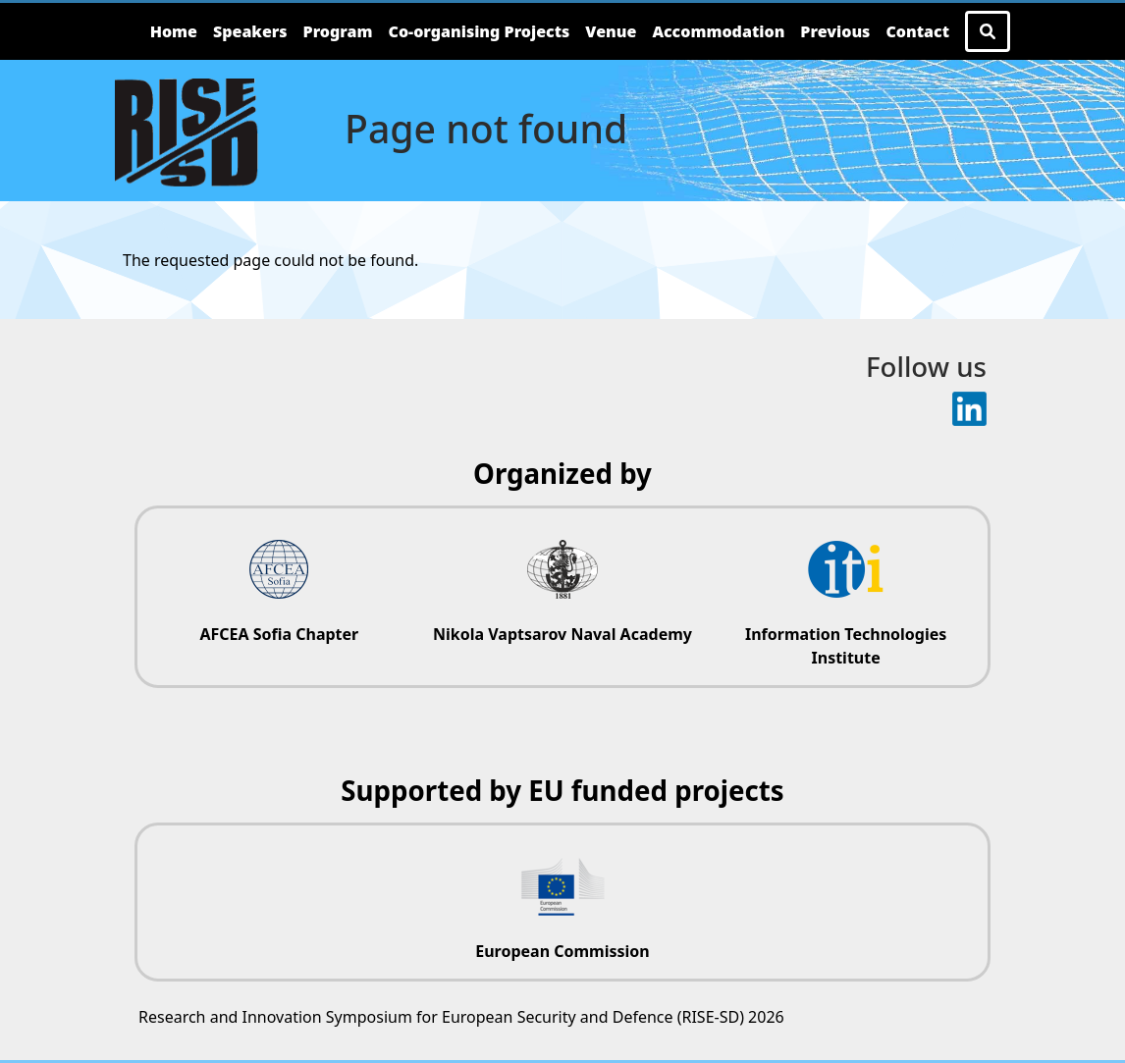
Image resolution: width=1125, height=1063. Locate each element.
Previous (835, 31)
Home (173, 31)
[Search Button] (987, 31)
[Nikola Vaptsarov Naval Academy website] (563, 585)
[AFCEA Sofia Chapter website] (279, 585)
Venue (610, 31)
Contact (917, 31)
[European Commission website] (563, 902)
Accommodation (718, 31)
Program (338, 31)
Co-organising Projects (479, 31)
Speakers (250, 31)
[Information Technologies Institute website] (846, 596)
